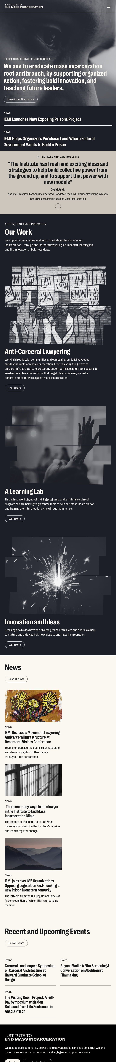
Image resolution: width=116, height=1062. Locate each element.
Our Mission (12, 1005)
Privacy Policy (12, 1046)
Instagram (48, 1012)
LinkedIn (47, 1026)
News (8, 1026)
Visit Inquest (87, 1019)
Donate (84, 1005)
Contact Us (87, 1012)
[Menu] (108, 6)
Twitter (46, 1005)
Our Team (10, 1019)
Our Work (10, 1012)
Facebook (48, 1019)
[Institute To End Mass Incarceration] (24, 6)
